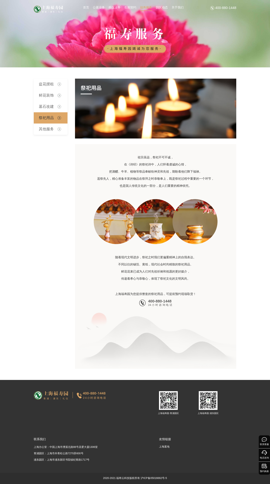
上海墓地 (164, 446)
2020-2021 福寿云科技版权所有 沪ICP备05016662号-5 (135, 478)
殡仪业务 (115, 7)
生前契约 (130, 7)
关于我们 (178, 7)
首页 (86, 7)
